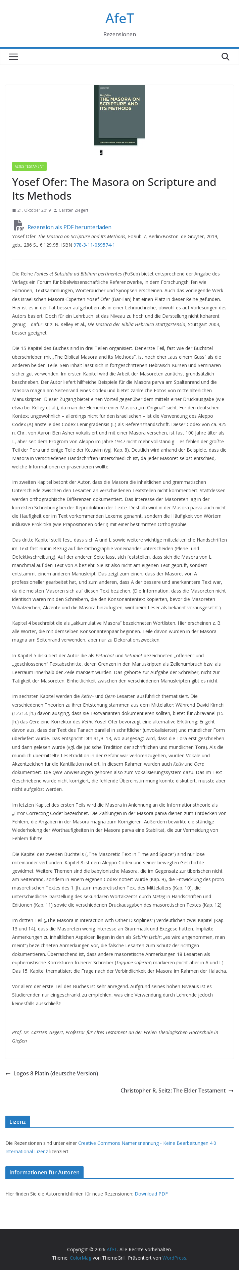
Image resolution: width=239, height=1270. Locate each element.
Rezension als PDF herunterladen (62, 227)
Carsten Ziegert (73, 210)
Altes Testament (29, 166)
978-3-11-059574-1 (94, 245)
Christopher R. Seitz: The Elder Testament (177, 1090)
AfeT (119, 18)
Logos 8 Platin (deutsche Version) (51, 1073)
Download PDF (151, 1193)
